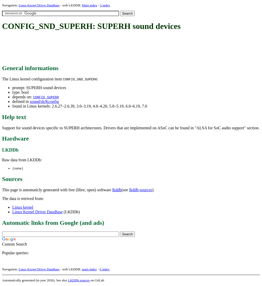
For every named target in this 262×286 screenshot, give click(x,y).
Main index (89, 5)
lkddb (117, 190)
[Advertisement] (95, 48)
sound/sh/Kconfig (44, 101)
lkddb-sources (140, 190)
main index (89, 269)
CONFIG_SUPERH (46, 97)
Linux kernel (22, 207)
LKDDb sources (79, 280)
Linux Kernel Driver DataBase (39, 5)
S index (105, 5)
